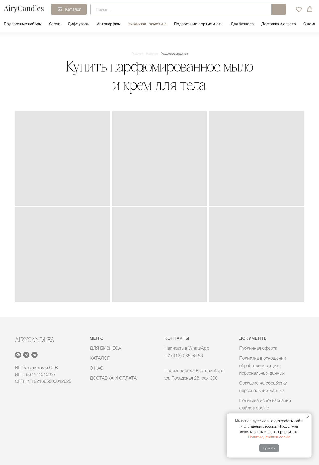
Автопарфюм (109, 24)
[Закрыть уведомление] (307, 417)
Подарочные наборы (23, 24)
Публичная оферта (258, 348)
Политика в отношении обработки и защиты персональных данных (262, 365)
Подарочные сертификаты (198, 24)
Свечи (54, 24)
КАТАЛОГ (99, 358)
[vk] (34, 355)
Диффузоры (78, 24)
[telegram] (26, 355)
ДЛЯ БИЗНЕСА (105, 348)
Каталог (151, 53)
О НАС (96, 368)
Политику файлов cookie (269, 437)
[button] (299, 9)
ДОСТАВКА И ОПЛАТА (113, 378)
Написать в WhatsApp (186, 348)
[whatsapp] (18, 355)
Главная (136, 53)
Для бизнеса (242, 24)
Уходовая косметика (147, 24)
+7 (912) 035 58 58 (183, 355)
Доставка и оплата (278, 24)
